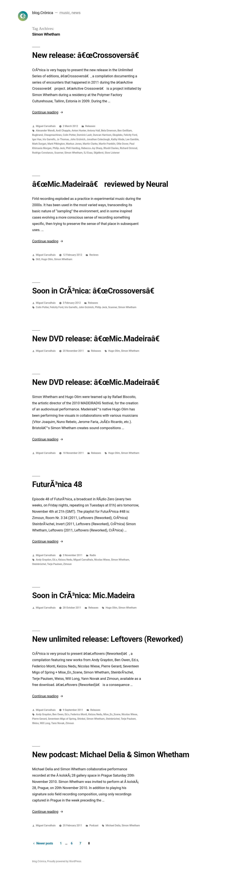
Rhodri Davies (111, 148)
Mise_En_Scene (111, 714)
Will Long (45, 723)
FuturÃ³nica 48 (57, 484)
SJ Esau (88, 152)
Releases (90, 126)
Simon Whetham (73, 152)
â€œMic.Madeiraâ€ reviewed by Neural (100, 184)
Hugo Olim (47, 259)
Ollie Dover (122, 143)
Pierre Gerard (39, 718)
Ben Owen (58, 714)
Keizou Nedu (65, 559)
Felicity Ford (130, 134)
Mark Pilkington (56, 143)
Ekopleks (117, 134)
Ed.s (54, 559)
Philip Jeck (59, 148)
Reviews (94, 254)
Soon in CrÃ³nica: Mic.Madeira (83, 595)
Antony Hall (93, 130)
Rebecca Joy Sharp (91, 148)
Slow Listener (112, 152)
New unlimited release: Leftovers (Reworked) (107, 639)
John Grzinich (77, 139)
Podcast (93, 825)
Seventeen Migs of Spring (62, 718)
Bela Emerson (108, 130)
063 (38, 259)
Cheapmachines (53, 134)
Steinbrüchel (39, 564)
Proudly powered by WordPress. (64, 861)
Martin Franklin (107, 143)
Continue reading (47, 112)
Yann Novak (57, 723)
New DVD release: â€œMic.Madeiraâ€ (98, 338)
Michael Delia (113, 825)
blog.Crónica (42, 12)
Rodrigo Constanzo (42, 152)
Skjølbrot (99, 152)
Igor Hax (36, 139)
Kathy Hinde (117, 139)
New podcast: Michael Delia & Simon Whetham (110, 754)
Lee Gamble (132, 139)
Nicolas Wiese (102, 559)
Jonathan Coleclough (98, 139)
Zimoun (67, 564)
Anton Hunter (79, 130)
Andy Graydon (43, 559)
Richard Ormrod (128, 148)
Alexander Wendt (45, 130)
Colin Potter (69, 134)
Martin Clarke (90, 143)
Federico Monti (79, 714)
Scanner (58, 152)
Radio (93, 555)
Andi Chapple (63, 130)
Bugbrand (37, 134)
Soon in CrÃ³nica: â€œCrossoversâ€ (95, 290)
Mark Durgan (39, 143)
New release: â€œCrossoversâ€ (87, 55)
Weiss (35, 723)
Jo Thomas (63, 139)
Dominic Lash (84, 134)
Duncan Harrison (102, 134)
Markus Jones (74, 143)
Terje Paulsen (54, 564)
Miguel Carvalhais (46, 126)
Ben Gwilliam (124, 130)
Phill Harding (73, 148)
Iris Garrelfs (49, 139)
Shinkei (81, 718)
